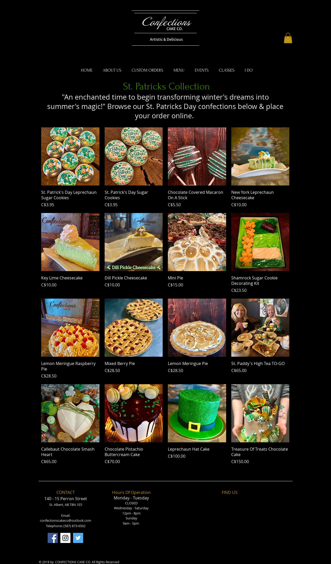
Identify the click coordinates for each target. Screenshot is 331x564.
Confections (166, 22)
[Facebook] (53, 538)
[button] (288, 38)
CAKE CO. (175, 28)
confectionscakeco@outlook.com (65, 520)
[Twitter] (78, 538)
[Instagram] (65, 538)
